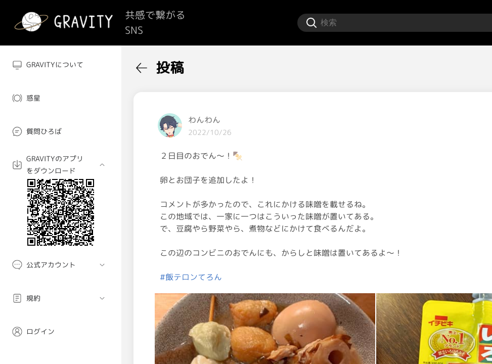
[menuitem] (60, 65)
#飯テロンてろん (191, 277)
